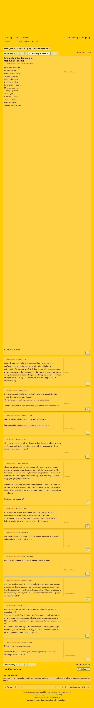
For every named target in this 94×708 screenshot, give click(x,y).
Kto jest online (11, 675)
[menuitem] (16, 37)
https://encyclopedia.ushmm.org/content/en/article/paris (27, 560)
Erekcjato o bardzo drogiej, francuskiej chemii (27, 48)
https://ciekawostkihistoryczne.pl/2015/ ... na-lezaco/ (25, 419)
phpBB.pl (59, 695)
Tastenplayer (54, 697)
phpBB (42, 692)
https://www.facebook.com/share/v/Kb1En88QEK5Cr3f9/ (26, 425)
